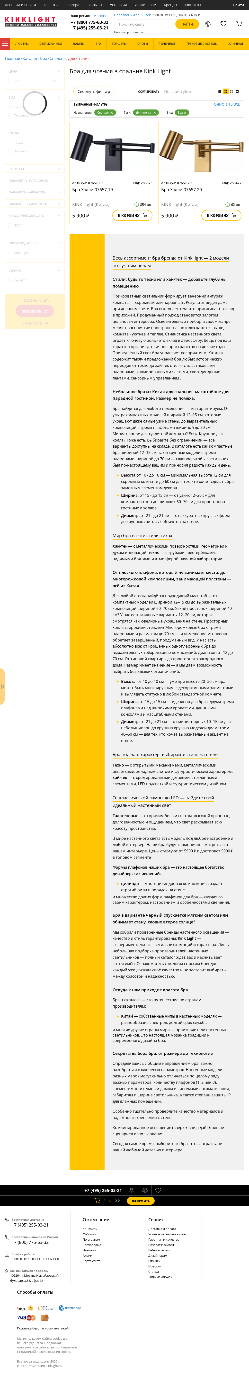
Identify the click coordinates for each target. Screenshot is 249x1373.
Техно (20, 143)
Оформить (141, 1201)
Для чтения (146, 112)
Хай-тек (22, 151)
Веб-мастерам (159, 1250)
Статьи (153, 1271)
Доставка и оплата (20, 4)
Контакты (193, 4)
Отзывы (95, 4)
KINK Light (23, 253)
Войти (238, 5)
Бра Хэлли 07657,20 (181, 189)
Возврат (74, 4)
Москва (99, 16)
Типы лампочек (160, 1277)
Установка (118, 4)
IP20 (19, 225)
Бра (43, 58)
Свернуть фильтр (94, 91)
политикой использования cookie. (45, 1351)
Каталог (5, 44)
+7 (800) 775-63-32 (89, 22)
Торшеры (25, 115)
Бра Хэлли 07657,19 (92, 189)
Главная (12, 58)
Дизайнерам (145, 4)
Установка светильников (167, 1234)
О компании (96, 1219)
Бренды (170, 4)
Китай (20, 280)
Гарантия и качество (163, 1239)
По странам (91, 1239)
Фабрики (89, 1234)
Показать (34, 311)
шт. (102, 1201)
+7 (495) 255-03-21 (89, 28)
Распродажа (92, 1245)
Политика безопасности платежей (43, 1328)
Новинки (89, 1250)
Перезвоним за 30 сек (132, 15)
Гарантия (52, 4)
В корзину (132, 215)
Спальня (58, 58)
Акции (87, 1255)
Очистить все (227, 104)
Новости (154, 1266)
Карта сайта (91, 1261)
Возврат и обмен (161, 1245)
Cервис (156, 1219)
